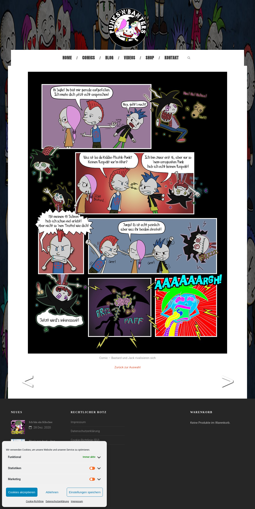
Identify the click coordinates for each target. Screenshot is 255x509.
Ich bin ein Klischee (40, 422)
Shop (150, 58)
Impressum (77, 501)
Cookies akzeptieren (21, 492)
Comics (88, 58)
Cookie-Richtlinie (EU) (85, 440)
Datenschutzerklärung (57, 501)
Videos (129, 58)
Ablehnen (52, 492)
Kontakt (172, 58)
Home (67, 58)
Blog (109, 58)
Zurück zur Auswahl (127, 367)
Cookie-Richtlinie (35, 501)
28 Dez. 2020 (42, 427)
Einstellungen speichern (85, 492)
